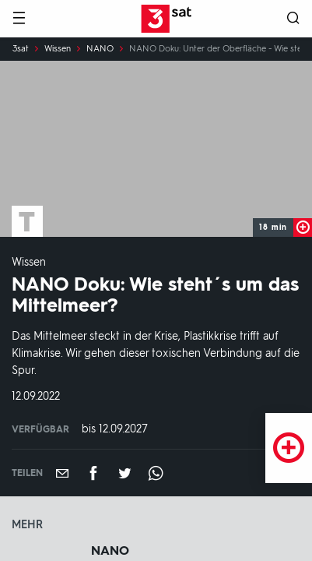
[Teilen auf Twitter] (124, 473)
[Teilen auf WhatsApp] (155, 473)
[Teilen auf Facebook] (93, 473)
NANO (100, 49)
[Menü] (18, 19)
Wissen (57, 49)
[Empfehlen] (62, 473)
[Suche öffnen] (293, 19)
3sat (20, 49)
